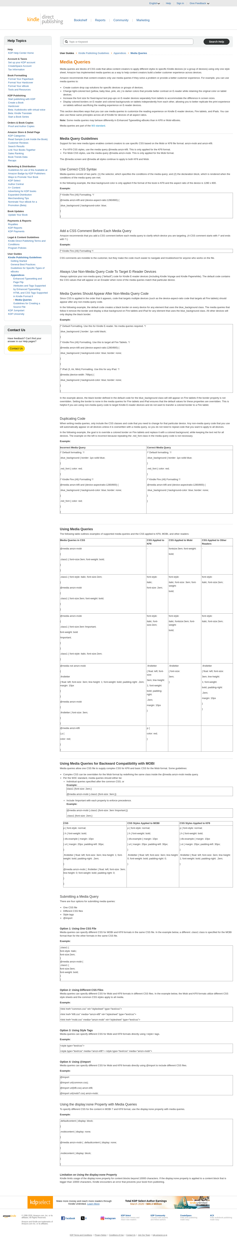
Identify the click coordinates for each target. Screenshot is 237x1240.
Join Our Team (144, 1235)
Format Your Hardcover (20, 82)
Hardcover (13, 106)
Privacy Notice (101, 1235)
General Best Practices (23, 264)
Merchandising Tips (18, 198)
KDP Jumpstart (16, 310)
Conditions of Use (116, 1235)
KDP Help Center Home (21, 53)
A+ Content (14, 187)
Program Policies (17, 248)
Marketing (142, 20)
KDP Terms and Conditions (81, 1235)
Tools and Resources (19, 89)
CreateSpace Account (20, 66)
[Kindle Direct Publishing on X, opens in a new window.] (87, 1218)
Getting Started (19, 261)
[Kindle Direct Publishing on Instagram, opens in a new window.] (108, 1218)
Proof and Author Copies (21, 126)
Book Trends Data (18, 157)
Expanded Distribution (20, 194)
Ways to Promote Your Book (23, 177)
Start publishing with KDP (22, 99)
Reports (100, 20)
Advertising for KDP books (22, 191)
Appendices (18, 275)
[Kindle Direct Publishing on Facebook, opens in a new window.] (68, 1218)
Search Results (16, 146)
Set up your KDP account (21, 62)
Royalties (13, 224)
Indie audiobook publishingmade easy (221, 1218)
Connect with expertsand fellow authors (159, 1218)
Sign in (180, 3)
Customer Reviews (18, 142)
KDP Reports (15, 227)
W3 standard (98, 125)
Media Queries (23, 299)
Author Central (16, 184)
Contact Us (16, 348)
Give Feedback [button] (199, 3)
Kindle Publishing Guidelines (25, 257)
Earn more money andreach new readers (130, 1218)
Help (168, 3)
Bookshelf (80, 20)
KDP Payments (16, 231)
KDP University (16, 314)
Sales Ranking (16, 153)
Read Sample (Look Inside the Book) (28, 139)
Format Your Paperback (21, 79)
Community (120, 20)
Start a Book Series (18, 116)
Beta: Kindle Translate (20, 113)
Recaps (12, 160)
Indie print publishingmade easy (188, 1218)
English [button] (154, 3)
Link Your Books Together (22, 149)
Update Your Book (18, 214)
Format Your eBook (18, 86)
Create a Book (16, 102)
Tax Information (16, 69)
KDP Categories (16, 135)
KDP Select (14, 180)
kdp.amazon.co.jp (160, 1235)
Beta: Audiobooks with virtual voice (26, 109)
